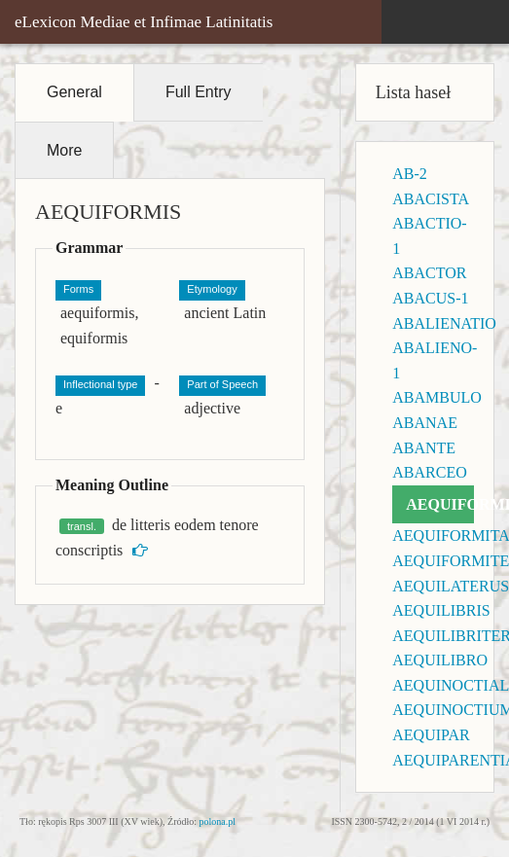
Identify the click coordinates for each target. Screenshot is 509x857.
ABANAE (424, 422)
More (64, 150)
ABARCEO (429, 472)
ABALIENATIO (444, 323)
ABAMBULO (437, 397)
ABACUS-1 (430, 298)
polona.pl (218, 821)
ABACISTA (430, 199)
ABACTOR (429, 273)
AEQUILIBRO (440, 660)
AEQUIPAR (430, 735)
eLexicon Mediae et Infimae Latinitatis (144, 22)
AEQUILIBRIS (441, 610)
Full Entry (198, 92)
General (74, 92)
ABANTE (423, 448)
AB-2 (409, 173)
